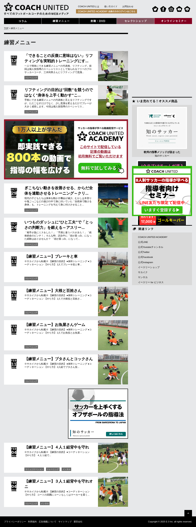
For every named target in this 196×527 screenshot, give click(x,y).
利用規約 (32, 521)
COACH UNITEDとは (88, 6)
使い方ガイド (110, 6)
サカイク (143, 272)
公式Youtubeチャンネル (150, 247)
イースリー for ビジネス (151, 282)
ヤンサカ (143, 277)
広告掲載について (47, 521)
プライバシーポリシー (15, 521)
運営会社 (78, 521)
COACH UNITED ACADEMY (152, 237)
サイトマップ (65, 521)
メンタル (66, 469)
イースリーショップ (149, 267)
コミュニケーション (34, 469)
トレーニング (31, 77)
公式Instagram (145, 262)
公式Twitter (144, 252)
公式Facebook (145, 257)
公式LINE (143, 242)
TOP (6, 28)
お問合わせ (127, 6)
